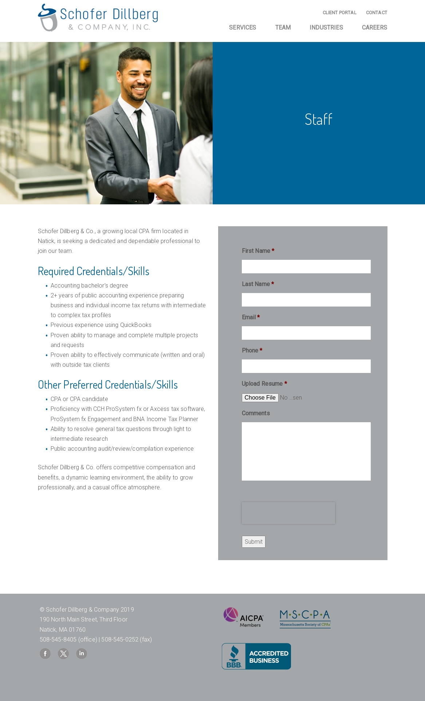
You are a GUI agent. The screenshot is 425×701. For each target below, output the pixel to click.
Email (251, 317)
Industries (326, 27)
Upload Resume (264, 383)
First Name (258, 250)
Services (242, 27)
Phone (252, 350)
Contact (376, 12)
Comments (256, 413)
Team (283, 27)
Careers (374, 27)
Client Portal (340, 12)
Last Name (258, 284)
